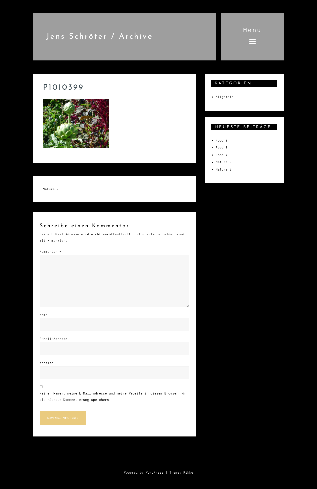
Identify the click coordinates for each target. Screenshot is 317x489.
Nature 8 (224, 169)
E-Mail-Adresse (53, 339)
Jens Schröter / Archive (99, 37)
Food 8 (222, 147)
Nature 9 (224, 162)
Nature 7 (51, 189)
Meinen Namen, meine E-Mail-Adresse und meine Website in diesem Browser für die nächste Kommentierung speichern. (113, 396)
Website (46, 363)
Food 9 (222, 140)
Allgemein (225, 97)
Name (44, 315)
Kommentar (50, 251)
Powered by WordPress (144, 472)
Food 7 (222, 155)
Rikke (188, 472)
